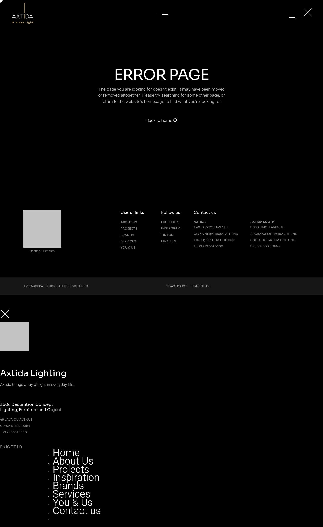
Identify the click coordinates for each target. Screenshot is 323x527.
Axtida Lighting (44, 286)
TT (13, 447)
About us (129, 222)
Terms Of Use (200, 286)
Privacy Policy (176, 286)
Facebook (170, 222)
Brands (127, 235)
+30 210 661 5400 (208, 246)
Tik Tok (167, 235)
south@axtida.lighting (272, 240)
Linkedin (168, 241)
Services (128, 241)
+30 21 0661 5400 (13, 432)
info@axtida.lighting (214, 240)
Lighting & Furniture (42, 251)
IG (8, 447)
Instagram (170, 228)
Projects (129, 228)
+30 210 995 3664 (265, 246)
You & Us (128, 247)
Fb (2, 447)
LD (19, 447)
